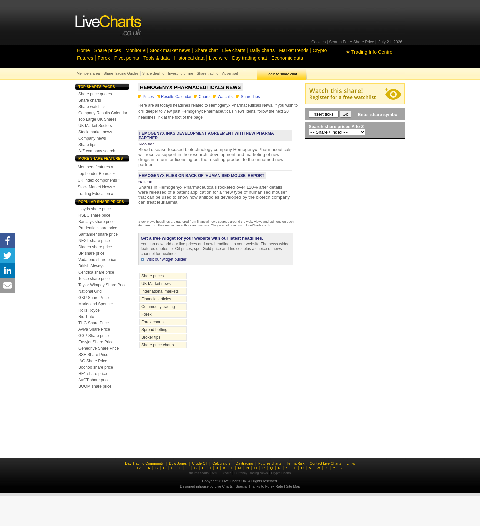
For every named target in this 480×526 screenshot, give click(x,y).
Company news (92, 138)
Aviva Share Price (94, 329)
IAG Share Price (92, 361)
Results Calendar (175, 96)
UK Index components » (99, 180)
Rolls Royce (89, 310)
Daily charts (262, 50)
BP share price (91, 253)
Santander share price (98, 234)
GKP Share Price (93, 297)
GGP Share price (93, 335)
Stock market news (170, 50)
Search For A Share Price (351, 42)
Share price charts (157, 345)
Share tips (87, 144)
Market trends (293, 50)
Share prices (107, 50)
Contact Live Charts (325, 463)
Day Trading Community (144, 463)
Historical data (189, 58)
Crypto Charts (281, 473)
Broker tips (150, 337)
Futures (85, 58)
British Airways (91, 266)
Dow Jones (178, 463)
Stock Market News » (96, 187)
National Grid (90, 291)
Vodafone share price (97, 259)
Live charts (233, 50)
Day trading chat (249, 58)
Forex (104, 58)
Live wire (218, 58)
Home (83, 50)
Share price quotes (95, 94)
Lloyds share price (94, 209)
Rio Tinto (86, 316)
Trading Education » (95, 193)
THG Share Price (93, 323)
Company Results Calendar (102, 113)
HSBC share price (94, 215)
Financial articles (156, 299)
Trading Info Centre (369, 52)
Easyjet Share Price (95, 342)
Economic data (287, 58)
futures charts (199, 473)
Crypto (320, 50)
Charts (203, 96)
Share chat (206, 50)
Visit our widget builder (166, 259)
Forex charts (152, 322)
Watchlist (224, 96)
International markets (160, 291)
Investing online (180, 73)
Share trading (207, 73)
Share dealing (153, 73)
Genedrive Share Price (98, 348)
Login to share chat (281, 74)
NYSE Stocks (221, 473)
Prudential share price (97, 228)
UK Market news (156, 283)
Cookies (318, 42)
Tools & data (156, 58)
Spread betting (154, 329)
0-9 (140, 468)
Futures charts (269, 463)
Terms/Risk (295, 463)
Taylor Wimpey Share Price (102, 285)
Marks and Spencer (95, 304)
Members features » (95, 167)
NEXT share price (94, 240)
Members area (88, 73)
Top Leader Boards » (96, 173)
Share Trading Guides (121, 73)
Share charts (89, 100)
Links (351, 463)
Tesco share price (94, 278)
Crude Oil (199, 463)
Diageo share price (95, 247)
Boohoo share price (95, 367)
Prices (146, 96)
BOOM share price (94, 386)
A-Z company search (96, 151)
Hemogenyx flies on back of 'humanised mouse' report (201, 175)
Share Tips (248, 96)
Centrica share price (96, 272)
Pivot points (126, 58)
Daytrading (244, 463)
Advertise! (230, 73)
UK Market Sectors (95, 125)
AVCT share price (94, 380)
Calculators (221, 463)
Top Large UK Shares (97, 119)
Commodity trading (158, 306)
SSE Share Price (93, 354)
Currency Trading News (251, 473)
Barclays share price (96, 221)
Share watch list (92, 106)
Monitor (133, 50)
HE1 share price (92, 373)
